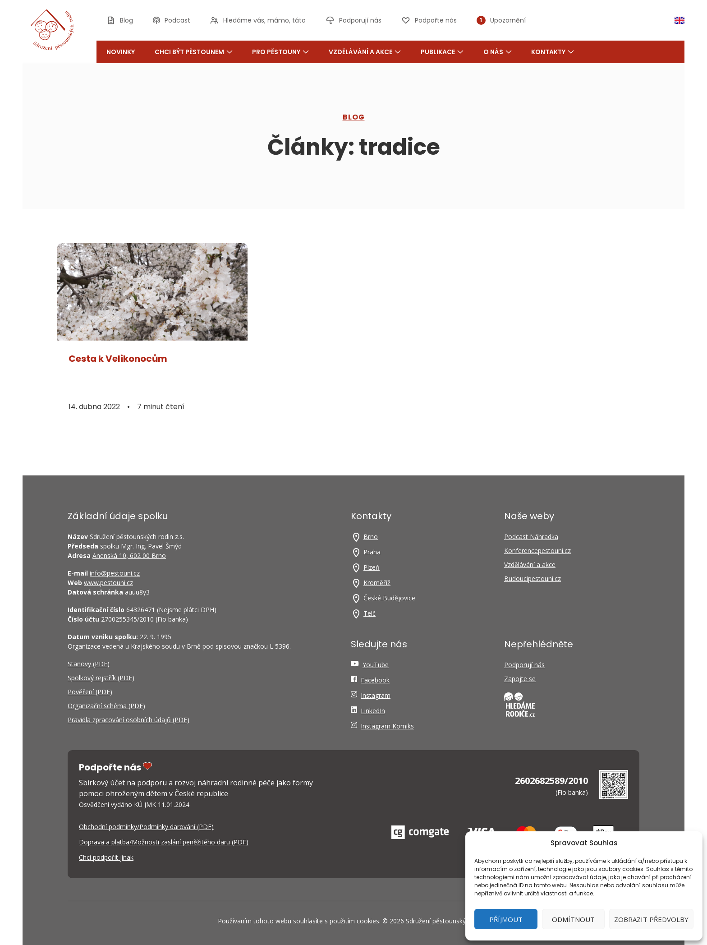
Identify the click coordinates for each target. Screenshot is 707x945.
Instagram (375, 695)
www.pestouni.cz (108, 582)
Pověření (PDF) (90, 691)
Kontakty (552, 51)
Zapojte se (520, 678)
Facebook (375, 680)
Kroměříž (376, 582)
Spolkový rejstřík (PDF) (101, 677)
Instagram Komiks (387, 726)
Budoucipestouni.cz (532, 578)
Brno (370, 536)
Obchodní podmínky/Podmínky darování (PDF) (146, 826)
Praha (372, 552)
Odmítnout (573, 919)
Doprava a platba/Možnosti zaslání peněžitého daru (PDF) (163, 842)
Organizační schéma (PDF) (106, 705)
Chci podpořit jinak (106, 857)
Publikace (442, 51)
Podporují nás (524, 664)
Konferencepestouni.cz (537, 550)
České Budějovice (389, 598)
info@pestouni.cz (115, 573)
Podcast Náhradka (531, 536)
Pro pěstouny (280, 51)
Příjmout (506, 919)
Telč (369, 613)
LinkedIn (373, 710)
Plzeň (371, 567)
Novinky (120, 51)
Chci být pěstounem (194, 51)
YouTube (376, 664)
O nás (497, 51)
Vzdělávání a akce (365, 51)
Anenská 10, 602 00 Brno (129, 555)
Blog (354, 117)
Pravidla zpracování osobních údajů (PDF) (128, 719)
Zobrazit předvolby (651, 919)
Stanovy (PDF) (89, 663)
